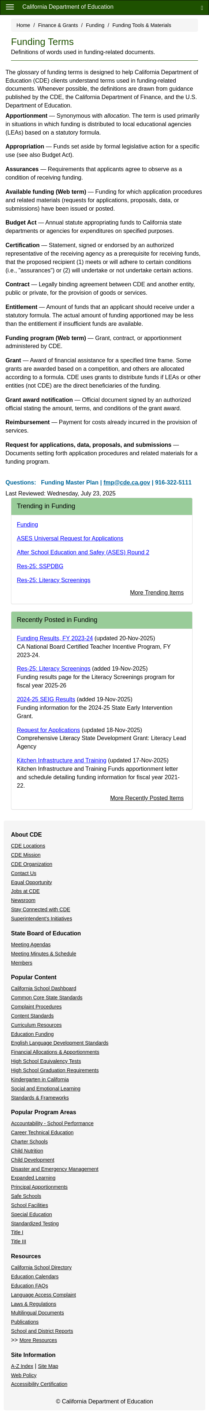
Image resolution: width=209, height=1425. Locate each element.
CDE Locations (28, 846)
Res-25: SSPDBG (40, 566)
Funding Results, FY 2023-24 (55, 638)
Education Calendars (35, 1276)
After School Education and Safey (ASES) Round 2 (83, 552)
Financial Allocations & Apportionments (55, 1052)
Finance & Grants (58, 25)
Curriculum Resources (36, 1025)
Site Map (48, 1366)
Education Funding (32, 1034)
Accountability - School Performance (52, 1123)
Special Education (31, 1214)
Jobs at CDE (25, 891)
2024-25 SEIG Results (46, 699)
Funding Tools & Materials (141, 25)
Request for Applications (48, 730)
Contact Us (23, 873)
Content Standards (32, 1016)
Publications (25, 1322)
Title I (17, 1232)
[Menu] (10, 6)
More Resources (38, 1340)
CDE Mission (26, 855)
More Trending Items (157, 592)
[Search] (202, 7)
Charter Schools (29, 1142)
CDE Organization (31, 864)
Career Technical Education (42, 1132)
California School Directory (41, 1267)
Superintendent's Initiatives (41, 918)
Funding (95, 25)
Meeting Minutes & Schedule (43, 954)
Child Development (32, 1160)
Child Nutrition (27, 1151)
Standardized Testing (35, 1223)
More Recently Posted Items (147, 798)
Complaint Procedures (36, 1007)
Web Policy (24, 1375)
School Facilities (29, 1205)
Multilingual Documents (37, 1313)
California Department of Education (67, 7)
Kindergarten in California (40, 1079)
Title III (18, 1241)
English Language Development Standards (59, 1043)
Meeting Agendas (31, 944)
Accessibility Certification (39, 1384)
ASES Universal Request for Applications (70, 538)
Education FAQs (29, 1286)
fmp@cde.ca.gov (127, 482)
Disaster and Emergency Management (54, 1169)
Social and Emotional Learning (46, 1089)
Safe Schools (26, 1196)
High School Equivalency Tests (46, 1061)
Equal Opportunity (31, 882)
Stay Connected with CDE (40, 909)
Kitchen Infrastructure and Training (62, 760)
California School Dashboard (43, 988)
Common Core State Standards (46, 997)
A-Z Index (22, 1366)
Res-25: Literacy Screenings (53, 580)
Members (21, 963)
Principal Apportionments (39, 1187)
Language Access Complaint (43, 1295)
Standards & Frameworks (40, 1098)
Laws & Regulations (33, 1304)
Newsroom (23, 900)
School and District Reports (42, 1331)
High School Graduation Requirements (55, 1070)
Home (23, 25)
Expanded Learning (33, 1178)
